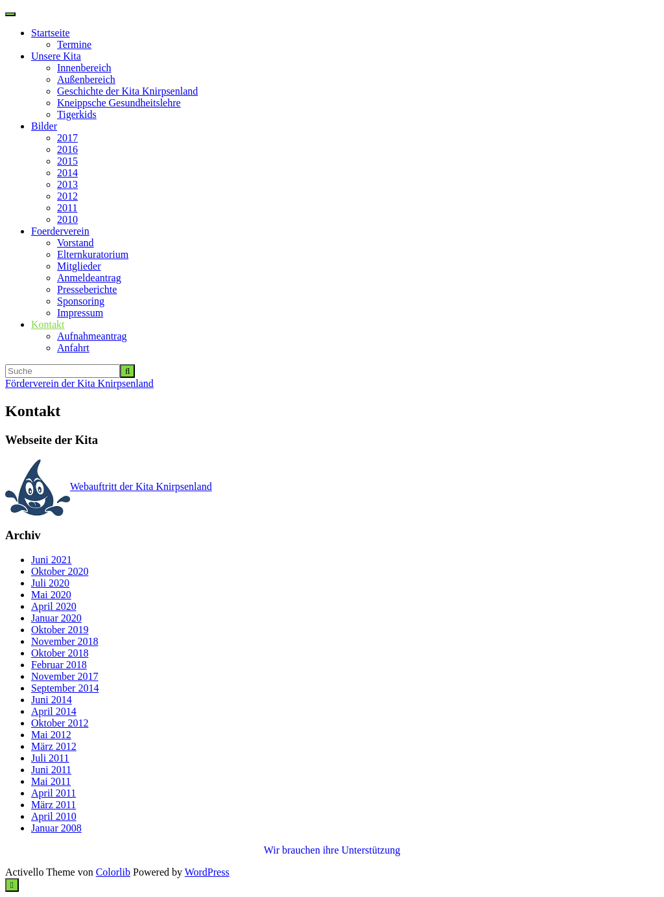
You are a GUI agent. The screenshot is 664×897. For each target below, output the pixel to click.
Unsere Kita (56, 56)
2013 (67, 184)
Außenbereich (86, 79)
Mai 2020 (51, 594)
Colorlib (113, 872)
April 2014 (54, 711)
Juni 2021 (51, 559)
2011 (67, 207)
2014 (67, 172)
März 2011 (53, 804)
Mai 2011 (51, 781)
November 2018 (65, 641)
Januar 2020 (56, 617)
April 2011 (53, 792)
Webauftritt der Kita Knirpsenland (108, 486)
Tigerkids (77, 114)
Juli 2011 (50, 757)
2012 (67, 196)
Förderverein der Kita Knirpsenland (79, 383)
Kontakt (48, 324)
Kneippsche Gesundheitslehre (119, 102)
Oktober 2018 (59, 652)
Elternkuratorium (92, 254)
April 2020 (54, 606)
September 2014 (65, 687)
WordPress (207, 872)
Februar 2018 (59, 664)
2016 (67, 149)
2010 (67, 219)
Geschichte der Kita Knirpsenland (127, 91)
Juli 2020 (50, 582)
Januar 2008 (56, 827)
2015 (67, 161)
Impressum (80, 312)
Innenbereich (84, 67)
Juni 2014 (51, 699)
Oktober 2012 (59, 722)
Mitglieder (79, 266)
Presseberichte (87, 289)
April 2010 (54, 816)
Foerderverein (60, 231)
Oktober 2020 (59, 571)
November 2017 (65, 676)
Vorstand (75, 242)
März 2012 (54, 746)
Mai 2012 (51, 734)
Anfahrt (73, 347)
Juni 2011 (51, 769)
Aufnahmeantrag (92, 336)
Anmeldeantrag (89, 277)
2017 (67, 137)
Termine (74, 44)
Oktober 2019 (59, 629)
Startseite (50, 32)
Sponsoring (80, 301)
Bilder (44, 126)
